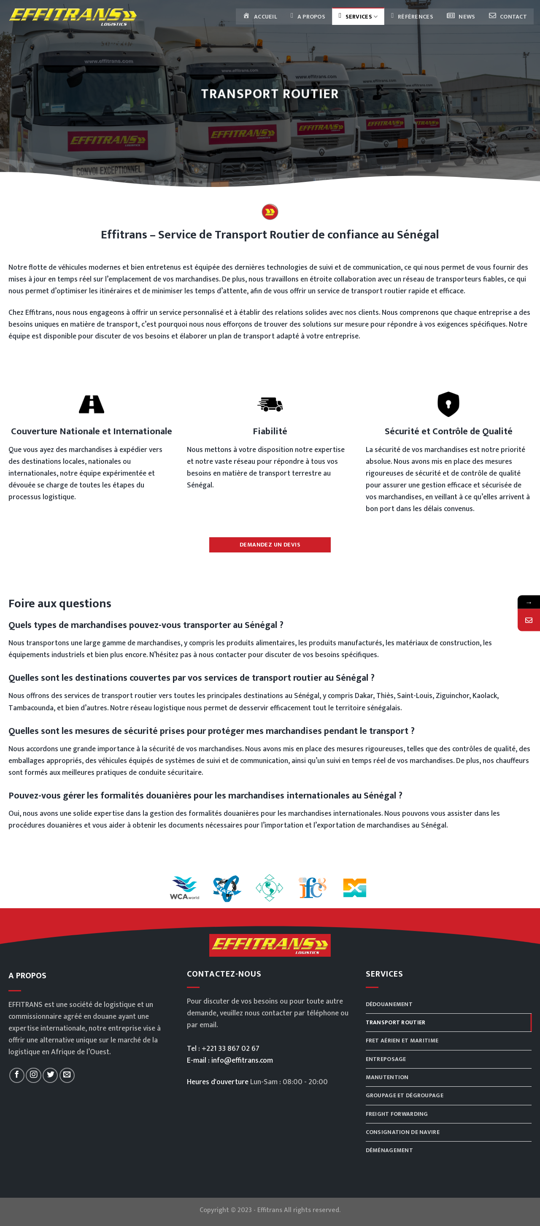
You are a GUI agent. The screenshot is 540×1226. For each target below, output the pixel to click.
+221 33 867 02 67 (230, 1048)
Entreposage (387, 1059)
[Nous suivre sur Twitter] (50, 1075)
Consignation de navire (403, 1132)
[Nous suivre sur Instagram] (33, 1075)
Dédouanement (390, 1004)
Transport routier (396, 1022)
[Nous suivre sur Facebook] (16, 1075)
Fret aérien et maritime (403, 1041)
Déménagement (390, 1151)
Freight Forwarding (397, 1114)
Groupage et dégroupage (405, 1096)
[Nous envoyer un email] (67, 1075)
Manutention (387, 1078)
